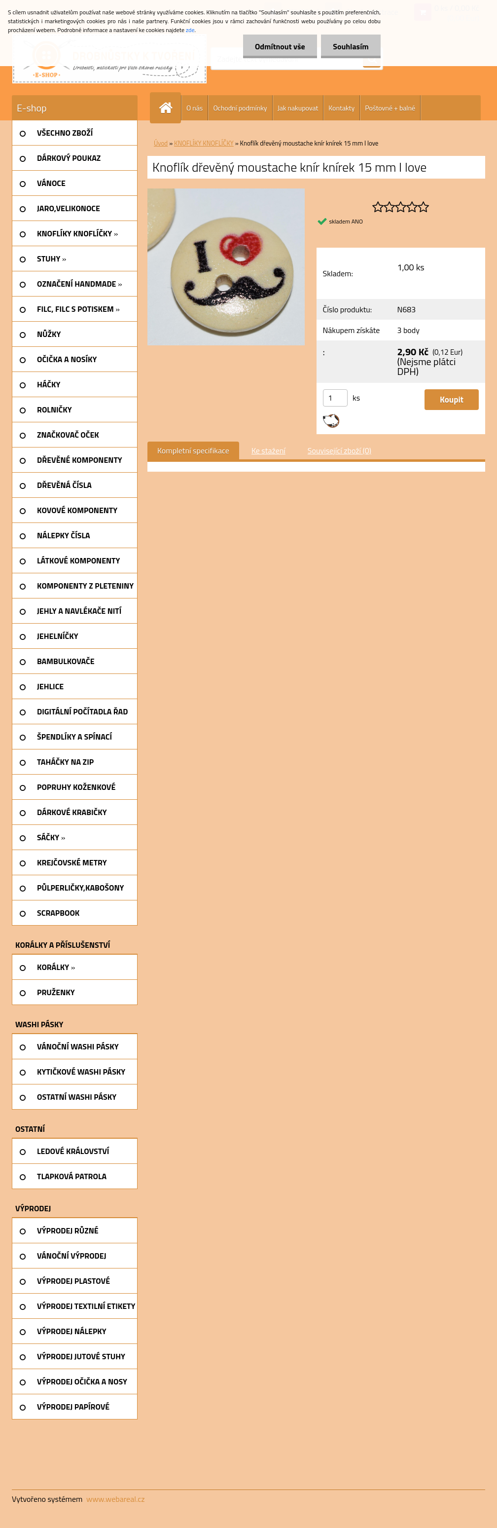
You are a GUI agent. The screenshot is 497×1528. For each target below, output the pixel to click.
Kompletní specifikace (193, 450)
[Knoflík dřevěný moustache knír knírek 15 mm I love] (226, 192)
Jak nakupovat (298, 108)
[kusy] (335, 398)
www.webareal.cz (115, 1499)
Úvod (161, 143)
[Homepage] (169, 107)
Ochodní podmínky (240, 108)
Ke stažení (268, 450)
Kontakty (341, 108)
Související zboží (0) (339, 450)
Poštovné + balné (390, 108)
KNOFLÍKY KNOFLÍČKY (204, 143)
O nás (194, 108)
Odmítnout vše (279, 46)
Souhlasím (350, 46)
